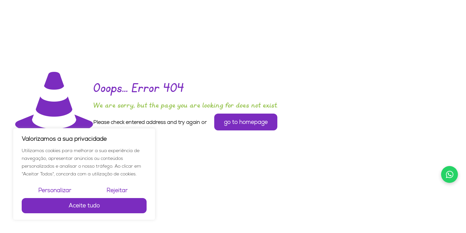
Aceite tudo (84, 205)
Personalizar (54, 190)
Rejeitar (117, 190)
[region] (84, 174)
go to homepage (246, 122)
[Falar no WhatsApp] (449, 174)
